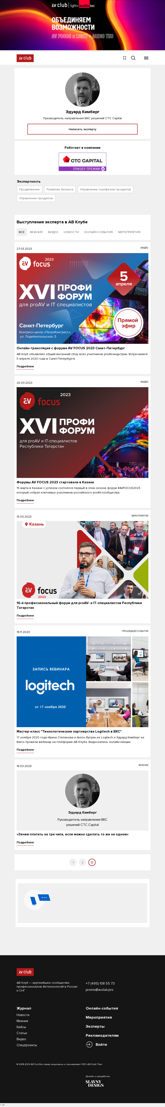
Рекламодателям (102, 1035)
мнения (36, 232)
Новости (23, 1015)
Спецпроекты (27, 1045)
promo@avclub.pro (99, 990)
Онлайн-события (102, 1008)
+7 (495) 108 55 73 (100, 983)
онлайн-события (98, 232)
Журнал (24, 1008)
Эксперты (95, 1026)
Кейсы (21, 1027)
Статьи (22, 1033)
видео (53, 232)
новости (71, 232)
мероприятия (129, 232)
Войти (101, 1044)
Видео (21, 1039)
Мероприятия (99, 1017)
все (22, 232)
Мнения (22, 1021)
